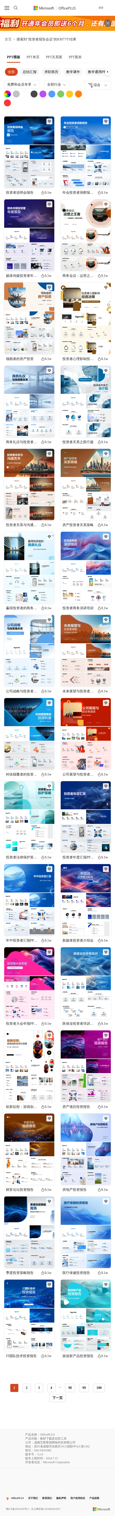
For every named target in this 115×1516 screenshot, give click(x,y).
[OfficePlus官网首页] (55, 8)
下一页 (57, 1398)
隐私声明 (61, 1498)
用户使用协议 (77, 1498)
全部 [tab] (11, 72)
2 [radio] (26, 1388)
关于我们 (33, 1498)
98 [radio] (70, 1388)
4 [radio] (51, 1388)
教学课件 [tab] (73, 72)
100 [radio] (99, 1388)
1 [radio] (14, 1388)
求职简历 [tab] (51, 72)
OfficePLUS (17, 1498)
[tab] (13, 57)
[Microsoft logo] (101, 1509)
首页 (8, 39)
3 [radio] (39, 1388)
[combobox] (98, 85)
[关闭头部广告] (108, 23)
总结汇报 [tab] (30, 72)
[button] (107, 72)
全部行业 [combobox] (57, 84)
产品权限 (94, 1498)
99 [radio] (84, 1388)
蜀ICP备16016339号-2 (17, 1509)
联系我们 (47, 1498)
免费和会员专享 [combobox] (22, 84)
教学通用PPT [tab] (98, 72)
